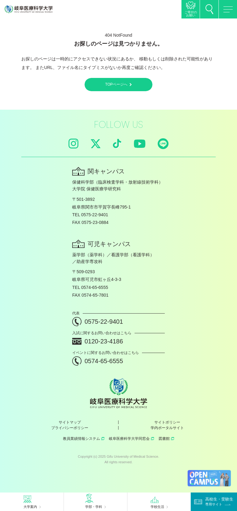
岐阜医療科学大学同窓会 (131, 438)
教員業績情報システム (83, 438)
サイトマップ (70, 422)
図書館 (166, 438)
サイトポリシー (167, 422)
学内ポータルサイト (167, 428)
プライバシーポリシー (69, 428)
